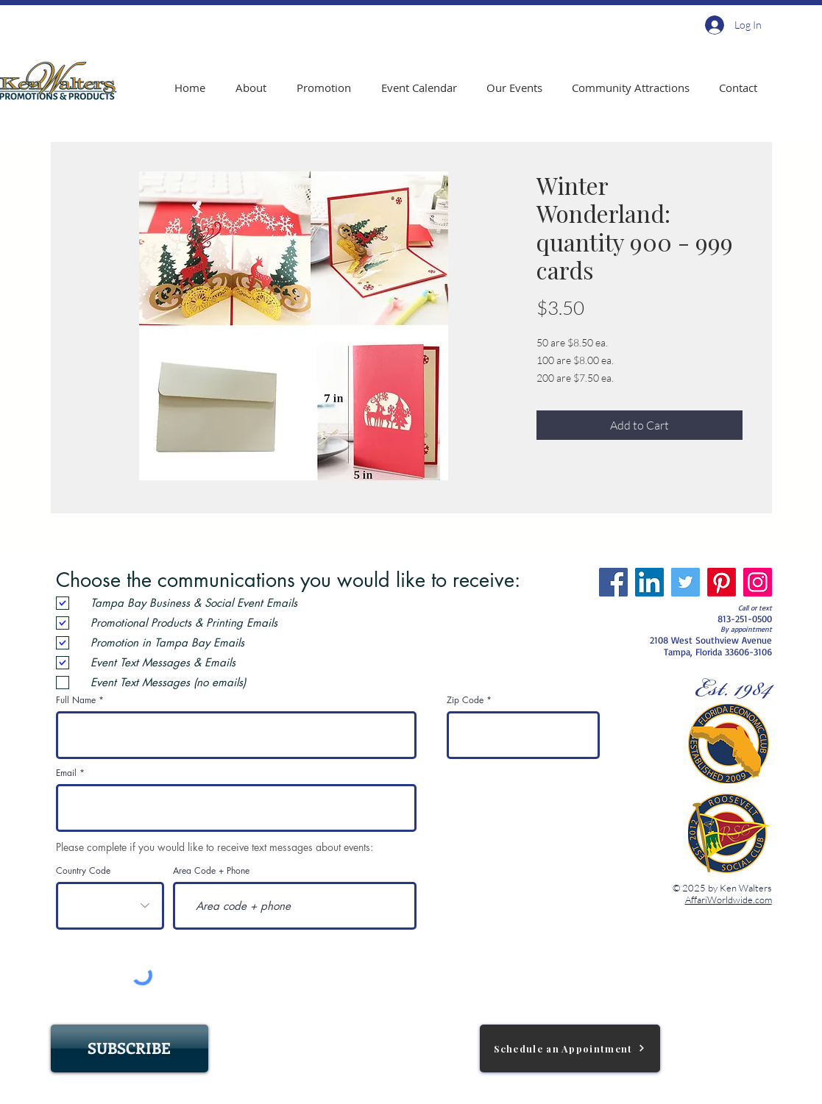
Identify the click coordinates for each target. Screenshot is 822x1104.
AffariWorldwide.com (728, 899)
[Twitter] (685, 582)
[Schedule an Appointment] (570, 1048)
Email (66, 773)
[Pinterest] (721, 582)
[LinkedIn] (649, 582)
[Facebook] (613, 582)
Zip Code (465, 700)
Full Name (76, 700)
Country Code (83, 870)
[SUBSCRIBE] (129, 1048)
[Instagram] (757, 582)
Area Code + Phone (211, 870)
